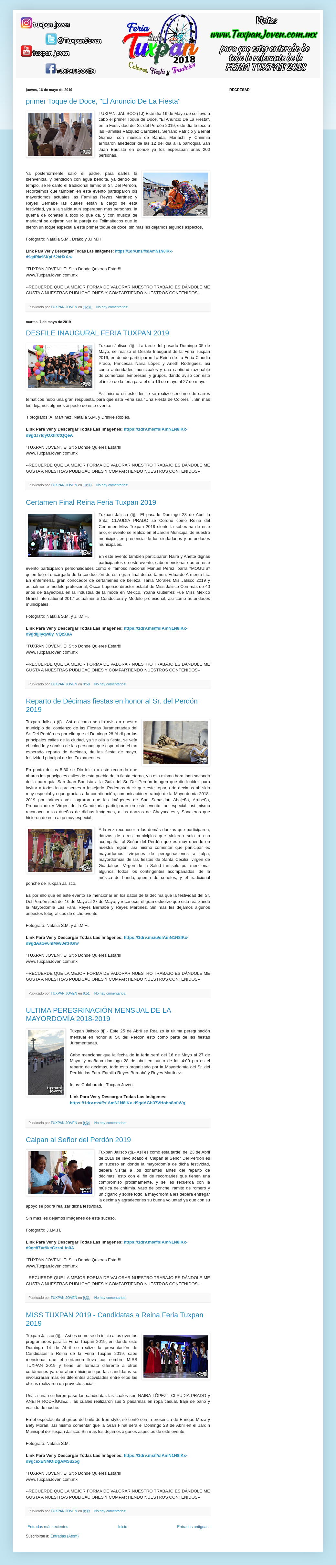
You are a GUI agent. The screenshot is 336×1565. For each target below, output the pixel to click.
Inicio (122, 1527)
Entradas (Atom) (64, 1536)
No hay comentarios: (112, 307)
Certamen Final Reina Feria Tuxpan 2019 (91, 502)
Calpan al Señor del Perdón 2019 (78, 1140)
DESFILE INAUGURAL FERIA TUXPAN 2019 (97, 333)
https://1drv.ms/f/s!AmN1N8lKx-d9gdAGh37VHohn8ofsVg (127, 1102)
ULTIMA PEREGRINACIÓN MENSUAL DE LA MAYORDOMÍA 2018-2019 (98, 1014)
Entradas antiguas (192, 1527)
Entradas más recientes (47, 1527)
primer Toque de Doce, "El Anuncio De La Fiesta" (103, 101)
